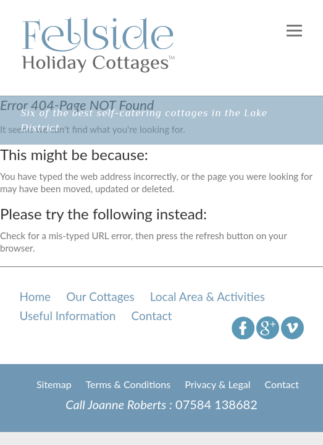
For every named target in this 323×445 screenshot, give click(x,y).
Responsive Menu (294, 30)
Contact (151, 315)
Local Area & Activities (207, 296)
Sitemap (54, 384)
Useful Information (68, 315)
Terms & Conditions (128, 384)
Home (35, 296)
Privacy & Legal (217, 384)
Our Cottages (100, 296)
